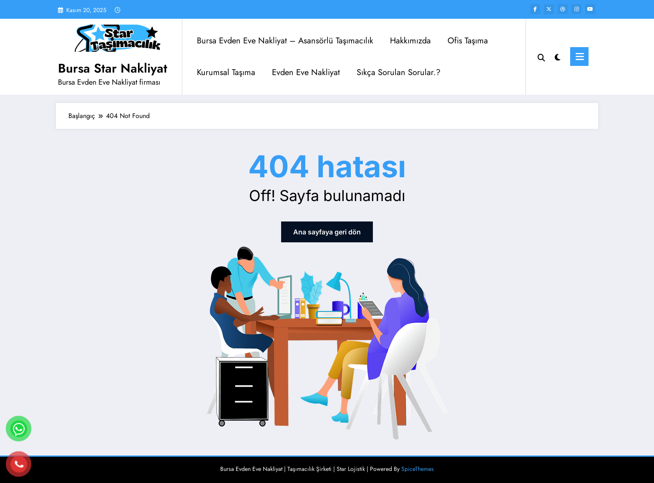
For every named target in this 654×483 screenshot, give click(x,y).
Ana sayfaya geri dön (327, 232)
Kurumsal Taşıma (226, 72)
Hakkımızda (410, 41)
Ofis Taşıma (468, 41)
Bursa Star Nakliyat (112, 68)
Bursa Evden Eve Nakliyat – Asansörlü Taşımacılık (285, 41)
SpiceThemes (417, 469)
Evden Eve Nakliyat (306, 72)
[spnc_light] (558, 56)
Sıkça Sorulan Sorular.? (398, 72)
